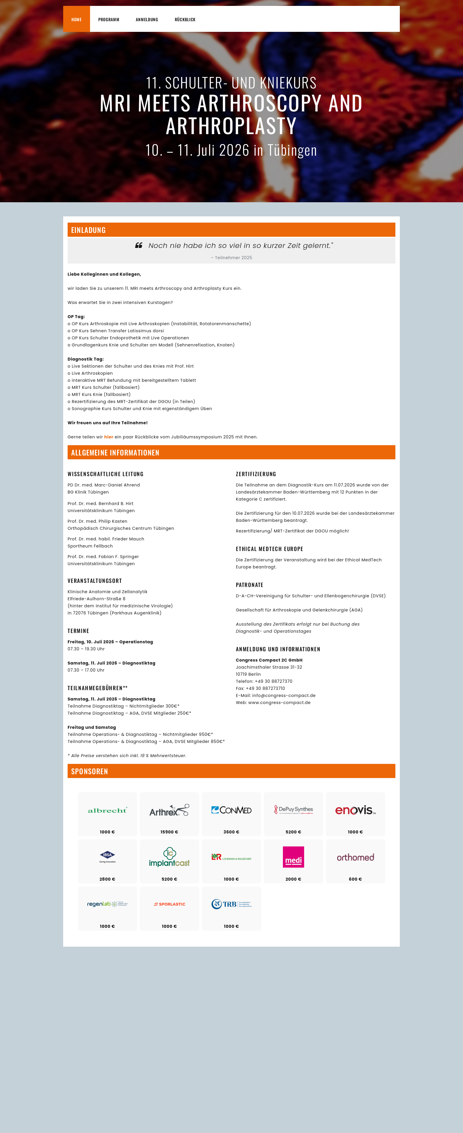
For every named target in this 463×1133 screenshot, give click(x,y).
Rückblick (185, 19)
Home (76, 19)
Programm (109, 19)
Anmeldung (147, 19)
